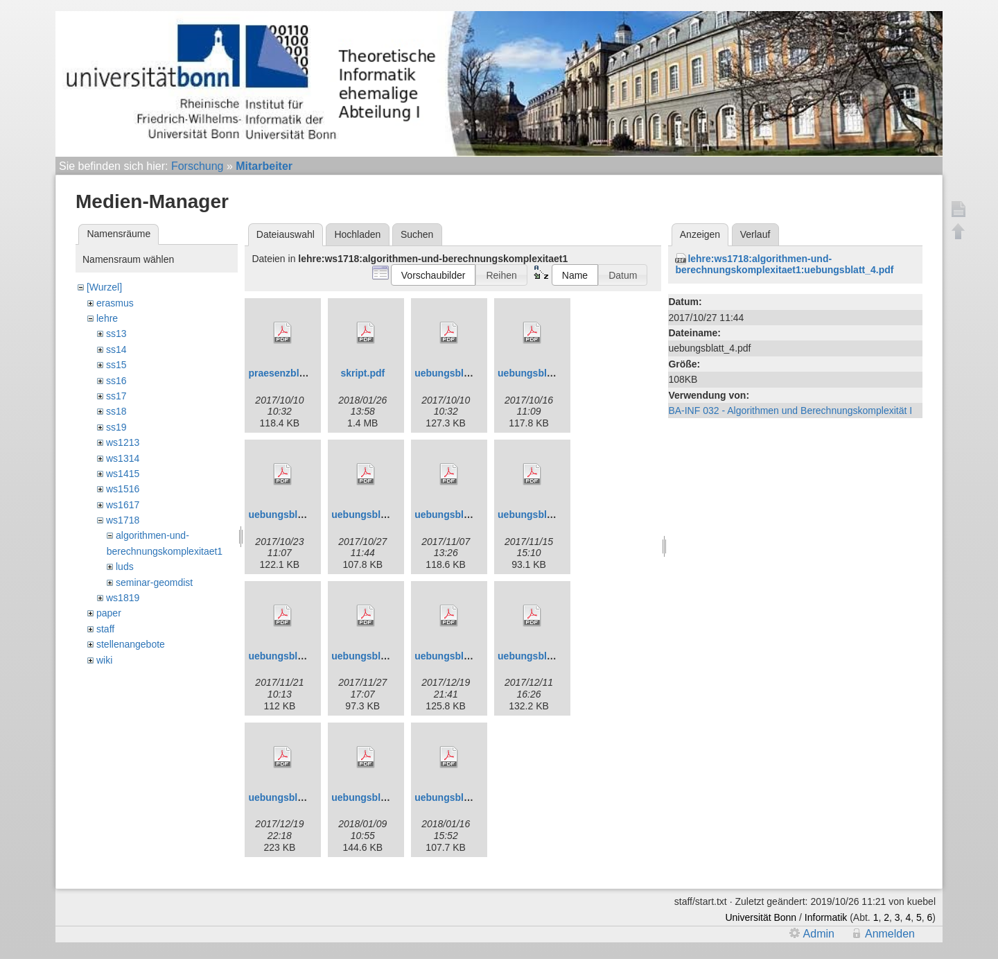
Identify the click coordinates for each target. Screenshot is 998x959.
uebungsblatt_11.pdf (295, 797)
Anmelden (890, 934)
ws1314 (122, 458)
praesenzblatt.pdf (288, 373)
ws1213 (122, 442)
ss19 (116, 427)
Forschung (197, 166)
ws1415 (122, 473)
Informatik (826, 917)
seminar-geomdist (154, 582)
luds (125, 566)
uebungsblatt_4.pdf (376, 514)
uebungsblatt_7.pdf (293, 656)
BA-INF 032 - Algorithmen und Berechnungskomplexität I (790, 410)
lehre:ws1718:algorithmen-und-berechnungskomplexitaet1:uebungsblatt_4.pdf (784, 264)
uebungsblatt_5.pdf (459, 514)
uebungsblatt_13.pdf (461, 797)
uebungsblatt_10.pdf (545, 656)
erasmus (115, 303)
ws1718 (122, 520)
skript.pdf (362, 373)
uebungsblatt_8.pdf (376, 656)
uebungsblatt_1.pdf (459, 373)
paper (108, 613)
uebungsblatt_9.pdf (459, 656)
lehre (107, 318)
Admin (818, 934)
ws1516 (122, 488)
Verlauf (755, 234)
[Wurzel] (104, 287)
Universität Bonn (760, 917)
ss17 (116, 395)
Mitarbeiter (264, 166)
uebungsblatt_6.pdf (542, 514)
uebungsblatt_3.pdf (293, 514)
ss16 (116, 380)
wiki (104, 660)
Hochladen (357, 234)
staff (105, 628)
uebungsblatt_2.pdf (542, 373)
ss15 (116, 364)
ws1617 (122, 504)
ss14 (116, 349)
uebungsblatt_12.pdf (378, 797)
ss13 (116, 333)
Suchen (417, 234)
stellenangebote (130, 644)
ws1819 (122, 597)
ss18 (116, 411)
